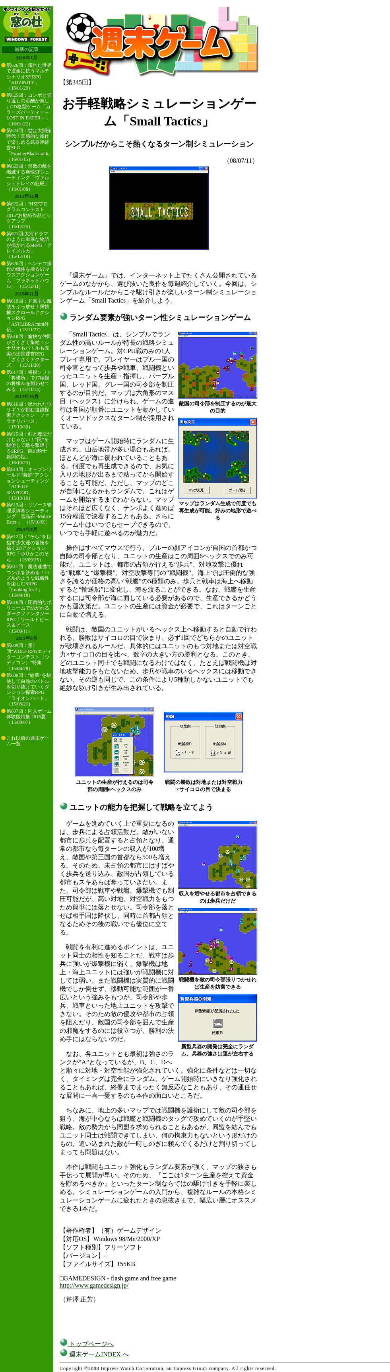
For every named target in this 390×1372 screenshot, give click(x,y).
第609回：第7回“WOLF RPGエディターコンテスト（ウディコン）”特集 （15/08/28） (29, 657)
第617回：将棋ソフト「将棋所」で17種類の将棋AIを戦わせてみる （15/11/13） (29, 380)
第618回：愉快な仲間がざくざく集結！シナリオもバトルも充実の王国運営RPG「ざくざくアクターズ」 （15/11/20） (29, 351)
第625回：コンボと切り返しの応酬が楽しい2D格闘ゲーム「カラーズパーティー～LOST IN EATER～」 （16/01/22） (29, 109)
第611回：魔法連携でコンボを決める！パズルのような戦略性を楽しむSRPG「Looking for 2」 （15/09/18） (29, 581)
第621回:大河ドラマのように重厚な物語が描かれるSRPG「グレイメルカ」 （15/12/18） (29, 245)
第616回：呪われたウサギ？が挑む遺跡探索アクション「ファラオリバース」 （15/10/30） (29, 415)
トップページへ (87, 1344)
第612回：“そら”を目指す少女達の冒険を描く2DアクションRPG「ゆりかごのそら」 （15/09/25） (28, 548)
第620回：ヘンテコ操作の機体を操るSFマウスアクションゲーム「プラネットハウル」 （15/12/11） (29, 275)
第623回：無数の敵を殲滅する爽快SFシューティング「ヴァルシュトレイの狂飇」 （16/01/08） (29, 177)
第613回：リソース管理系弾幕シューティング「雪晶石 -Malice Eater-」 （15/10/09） (29, 513)
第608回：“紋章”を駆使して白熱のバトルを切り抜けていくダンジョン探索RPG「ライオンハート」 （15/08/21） (28, 689)
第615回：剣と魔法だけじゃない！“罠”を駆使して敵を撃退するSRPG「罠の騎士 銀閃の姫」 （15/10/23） (29, 448)
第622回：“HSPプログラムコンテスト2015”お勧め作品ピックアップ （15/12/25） (28, 215)
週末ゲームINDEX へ (94, 1354)
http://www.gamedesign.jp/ (94, 1285)
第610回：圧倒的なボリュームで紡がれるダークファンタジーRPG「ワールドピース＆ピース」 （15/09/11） (29, 617)
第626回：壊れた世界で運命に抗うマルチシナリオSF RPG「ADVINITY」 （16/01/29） (29, 77)
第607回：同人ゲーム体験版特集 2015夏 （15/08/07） (29, 716)
